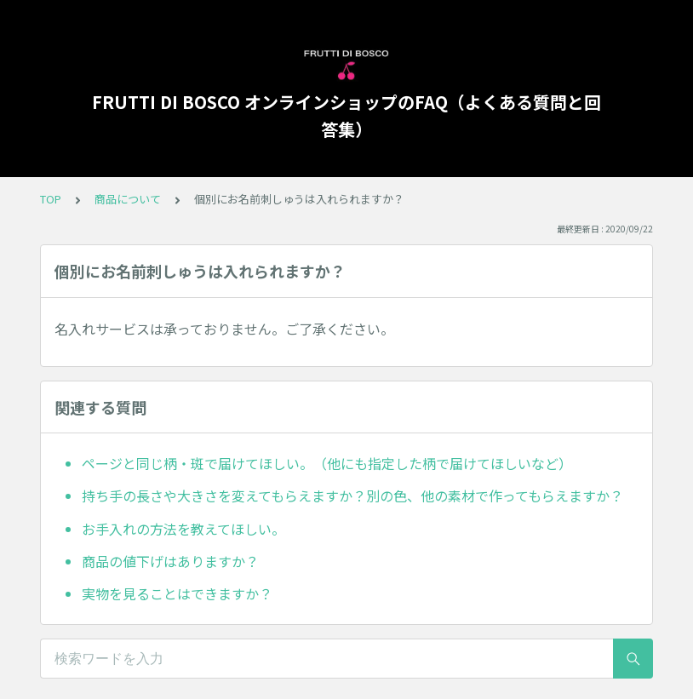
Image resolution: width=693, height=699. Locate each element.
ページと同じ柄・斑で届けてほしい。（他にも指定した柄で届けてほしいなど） (327, 463)
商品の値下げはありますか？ (170, 561)
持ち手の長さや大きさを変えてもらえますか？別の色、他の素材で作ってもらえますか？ (352, 495)
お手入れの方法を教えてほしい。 (183, 529)
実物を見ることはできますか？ (177, 593)
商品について (127, 199)
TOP (50, 199)
